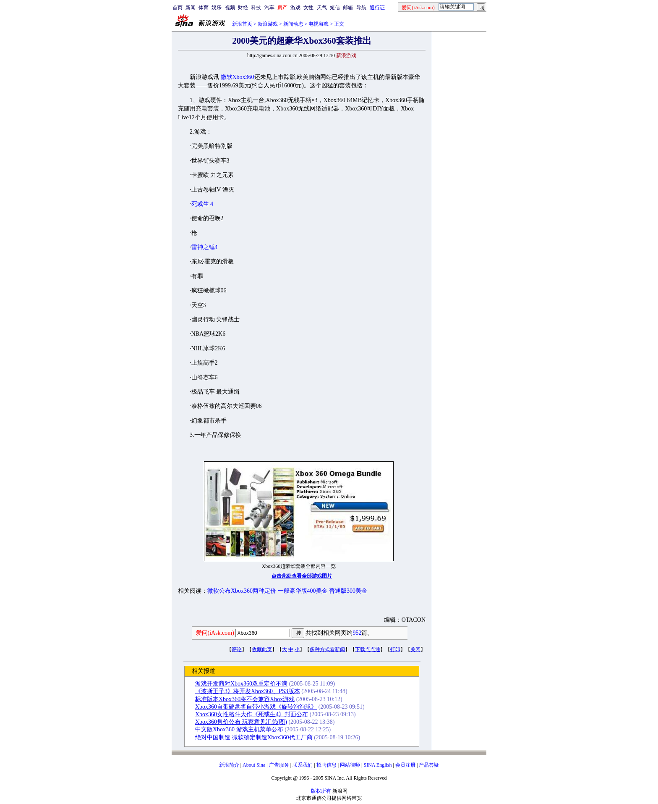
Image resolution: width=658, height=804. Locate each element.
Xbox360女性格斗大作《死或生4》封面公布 (251, 714)
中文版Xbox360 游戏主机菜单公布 (239, 729)
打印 (395, 649)
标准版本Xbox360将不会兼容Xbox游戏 (245, 699)
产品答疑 (429, 765)
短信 (335, 8)
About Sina (254, 765)
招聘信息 (326, 765)
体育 (203, 8)
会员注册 (405, 765)
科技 (256, 8)
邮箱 (348, 8)
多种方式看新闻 (327, 649)
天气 (322, 8)
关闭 (415, 649)
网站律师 (350, 765)
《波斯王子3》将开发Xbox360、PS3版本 (247, 691)
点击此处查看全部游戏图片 (302, 576)
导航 (361, 8)
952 (356, 633)
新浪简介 (229, 765)
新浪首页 (242, 24)
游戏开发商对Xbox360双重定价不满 (241, 684)
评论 (237, 649)
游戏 (295, 8)
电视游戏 (318, 24)
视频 (230, 8)
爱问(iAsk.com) (215, 633)
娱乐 (217, 8)
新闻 (190, 8)
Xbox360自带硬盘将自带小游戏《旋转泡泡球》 (256, 707)
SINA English (377, 765)
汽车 (269, 8)
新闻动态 (293, 24)
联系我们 (302, 765)
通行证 (377, 8)
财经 (243, 8)
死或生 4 (202, 204)
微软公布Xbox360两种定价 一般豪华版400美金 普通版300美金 (287, 591)
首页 (177, 8)
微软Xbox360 (237, 77)
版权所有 (321, 791)
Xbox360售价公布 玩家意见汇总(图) (241, 722)
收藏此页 (262, 649)
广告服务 (279, 765)
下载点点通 (367, 649)
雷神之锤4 (204, 247)
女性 (308, 8)
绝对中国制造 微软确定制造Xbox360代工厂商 (254, 737)
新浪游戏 (268, 24)
